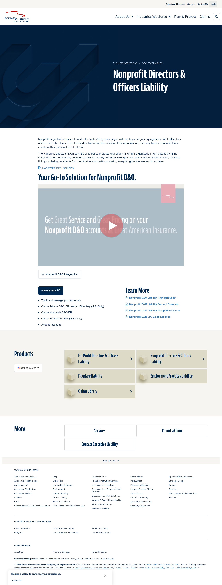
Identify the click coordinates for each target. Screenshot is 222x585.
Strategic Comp (176, 480)
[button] (131, 359)
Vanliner (173, 497)
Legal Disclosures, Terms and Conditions (94, 567)
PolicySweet (136, 480)
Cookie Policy (129, 567)
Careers (187, 4)
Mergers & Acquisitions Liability (106, 499)
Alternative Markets (23, 493)
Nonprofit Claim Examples (56, 168)
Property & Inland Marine (141, 489)
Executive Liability (152, 63)
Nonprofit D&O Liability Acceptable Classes (153, 310)
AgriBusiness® (21, 484)
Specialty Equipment (140, 505)
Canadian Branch (22, 528)
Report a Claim (172, 430)
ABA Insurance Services (25, 476)
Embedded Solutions (62, 484)
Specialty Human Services (181, 476)
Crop (55, 476)
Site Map (170, 567)
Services (99, 430)
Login (212, 4)
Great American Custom (103, 484)
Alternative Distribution (25, 489)
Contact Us (198, 4)
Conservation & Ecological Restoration (32, 505)
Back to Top (111, 460)
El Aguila (18, 532)
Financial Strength (61, 551)
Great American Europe (64, 528)
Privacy (118, 567)
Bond (16, 501)
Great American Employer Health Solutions (107, 490)
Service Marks (143, 567)
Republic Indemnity (139, 497)
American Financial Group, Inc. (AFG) (163, 564)
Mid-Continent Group (102, 504)
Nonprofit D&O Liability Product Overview (152, 304)
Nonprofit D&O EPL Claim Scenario (148, 317)
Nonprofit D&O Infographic (62, 274)
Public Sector (136, 493)
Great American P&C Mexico (66, 532)
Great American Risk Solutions (106, 495)
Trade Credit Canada (101, 532)
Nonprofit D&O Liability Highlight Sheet (151, 298)
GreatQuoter (50, 290)
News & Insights (99, 551)
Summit (172, 484)
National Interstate (100, 508)
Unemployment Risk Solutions (183, 493)
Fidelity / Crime (99, 476)
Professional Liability (140, 484)
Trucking (173, 489)
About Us (18, 551)
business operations (125, 63)
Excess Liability (60, 497)
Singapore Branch (100, 528)
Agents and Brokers (171, 4)
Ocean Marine (136, 476)
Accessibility (158, 567)
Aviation (18, 497)
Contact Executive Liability (100, 444)
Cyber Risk (58, 480)
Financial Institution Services (105, 480)
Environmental (59, 489)
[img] (17, 16)
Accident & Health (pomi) (25, 480)
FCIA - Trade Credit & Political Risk (69, 505)
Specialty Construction (141, 501)
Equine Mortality (60, 493)
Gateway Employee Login (187, 567)
